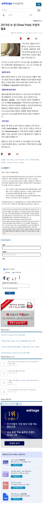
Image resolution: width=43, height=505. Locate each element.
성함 (4, 245)
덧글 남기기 (28, 38)
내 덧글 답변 (17, 272)
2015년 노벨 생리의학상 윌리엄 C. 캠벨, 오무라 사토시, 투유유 (20, 347)
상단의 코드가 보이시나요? (10, 283)
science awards (20, 159)
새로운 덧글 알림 (10, 269)
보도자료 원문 (31, 65)
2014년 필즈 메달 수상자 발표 (16, 371)
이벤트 (19, 404)
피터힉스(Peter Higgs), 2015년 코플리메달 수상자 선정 (18, 341)
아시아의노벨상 (34, 159)
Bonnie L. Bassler (18, 162)
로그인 (10, 15)
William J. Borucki (6, 162)
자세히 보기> (16, 465)
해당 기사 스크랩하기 (36, 38)
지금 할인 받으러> (18, 487)
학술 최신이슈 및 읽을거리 (9, 404)
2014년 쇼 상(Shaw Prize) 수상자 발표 (13, 335)
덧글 (4, 258)
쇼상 (27, 159)
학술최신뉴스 (37, 21)
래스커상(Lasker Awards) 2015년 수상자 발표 (15, 353)
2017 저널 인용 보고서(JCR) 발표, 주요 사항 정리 (22, 390)
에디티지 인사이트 (16, 33)
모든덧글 (7, 272)
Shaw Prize (10, 159)
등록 (31, 15)
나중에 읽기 (21, 38)
